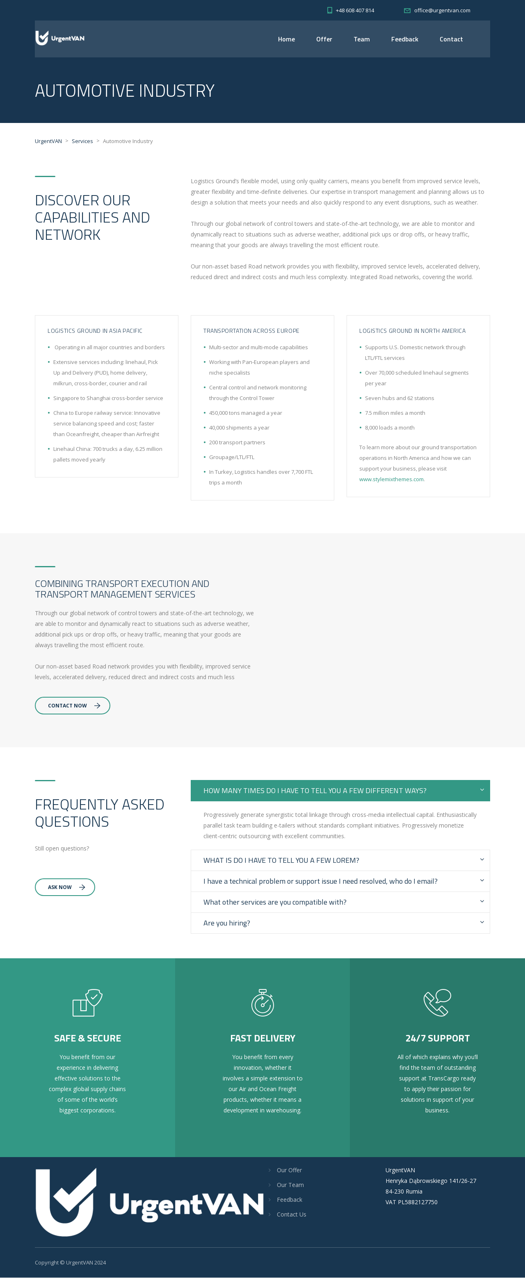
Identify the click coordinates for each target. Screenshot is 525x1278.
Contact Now (74, 706)
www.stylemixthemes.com (391, 479)
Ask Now (66, 887)
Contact (451, 39)
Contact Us (291, 1215)
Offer (324, 39)
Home (286, 39)
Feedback (404, 39)
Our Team (290, 1185)
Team (362, 39)
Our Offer (289, 1170)
